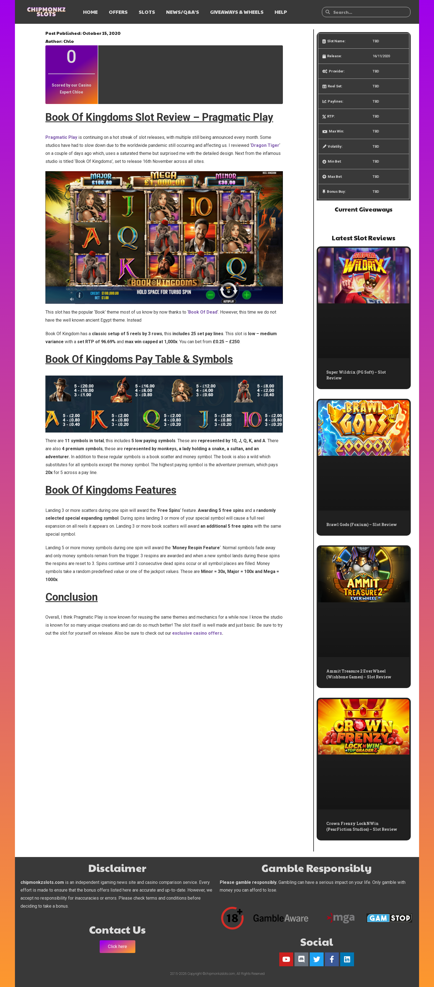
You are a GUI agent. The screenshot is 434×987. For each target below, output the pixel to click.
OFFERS (118, 11)
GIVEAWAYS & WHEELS (237, 11)
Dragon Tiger (265, 145)
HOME (90, 11)
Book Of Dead (202, 312)
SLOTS (147, 11)
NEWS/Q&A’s (182, 11)
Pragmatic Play (61, 137)
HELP (281, 11)
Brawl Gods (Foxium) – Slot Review (361, 524)
